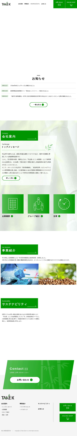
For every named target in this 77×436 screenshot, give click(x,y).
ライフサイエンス (25, 406)
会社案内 (20, 3)
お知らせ (43, 3)
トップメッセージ (7, 406)
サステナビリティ (35, 3)
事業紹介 (27, 3)
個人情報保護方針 (6, 430)
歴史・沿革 (5, 415)
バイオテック (24, 409)
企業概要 (4, 409)
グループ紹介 (5, 412)
